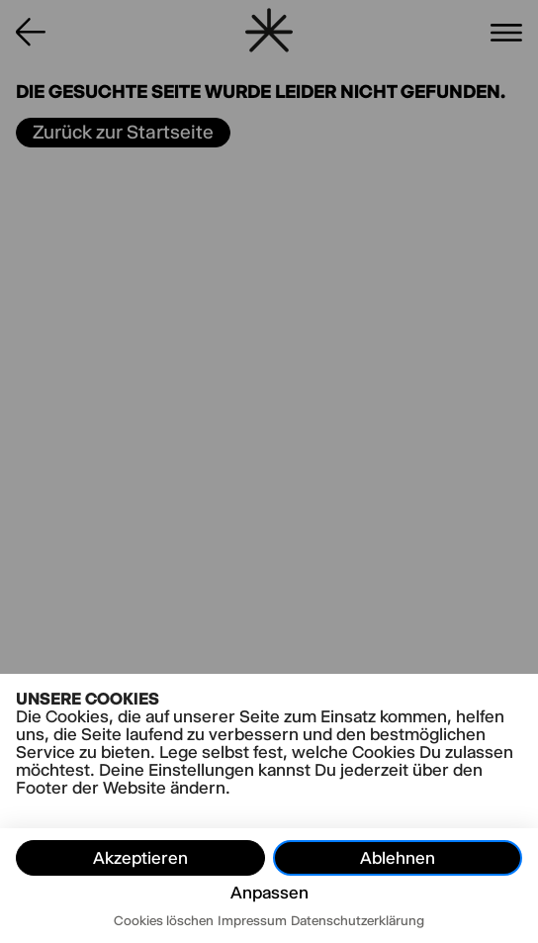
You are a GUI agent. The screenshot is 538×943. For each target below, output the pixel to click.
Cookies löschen (164, 920)
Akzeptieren (140, 858)
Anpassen (269, 892)
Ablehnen (397, 858)
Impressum (252, 920)
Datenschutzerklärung (357, 920)
